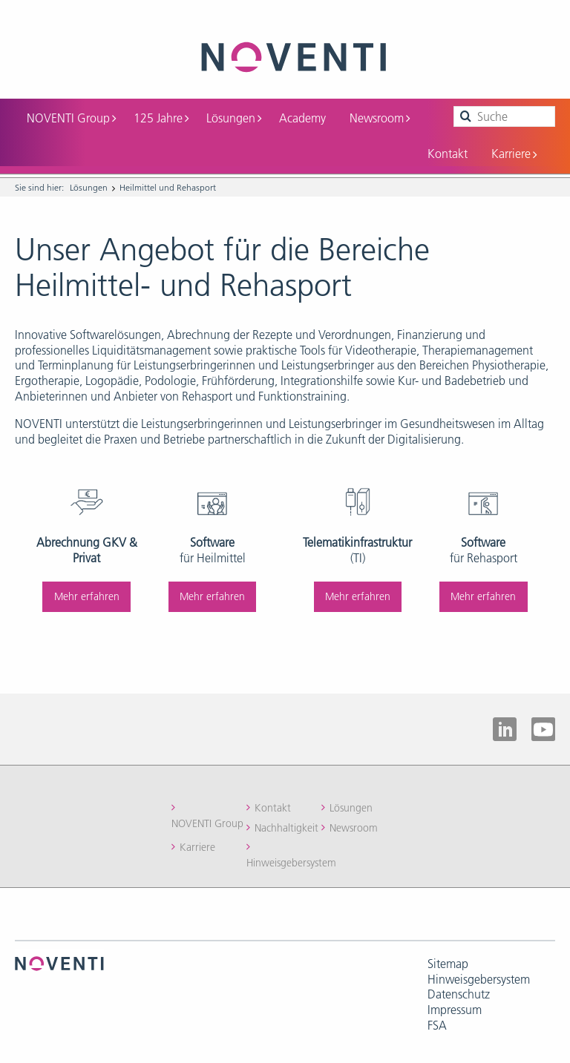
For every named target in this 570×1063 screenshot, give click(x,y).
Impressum (455, 1009)
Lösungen (233, 118)
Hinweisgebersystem (291, 862)
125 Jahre (161, 118)
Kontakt (448, 153)
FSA (437, 1025)
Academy (302, 118)
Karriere (514, 153)
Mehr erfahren (86, 596)
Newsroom (380, 118)
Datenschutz (459, 994)
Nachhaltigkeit (286, 828)
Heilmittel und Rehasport (167, 187)
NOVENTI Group (71, 118)
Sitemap (448, 963)
